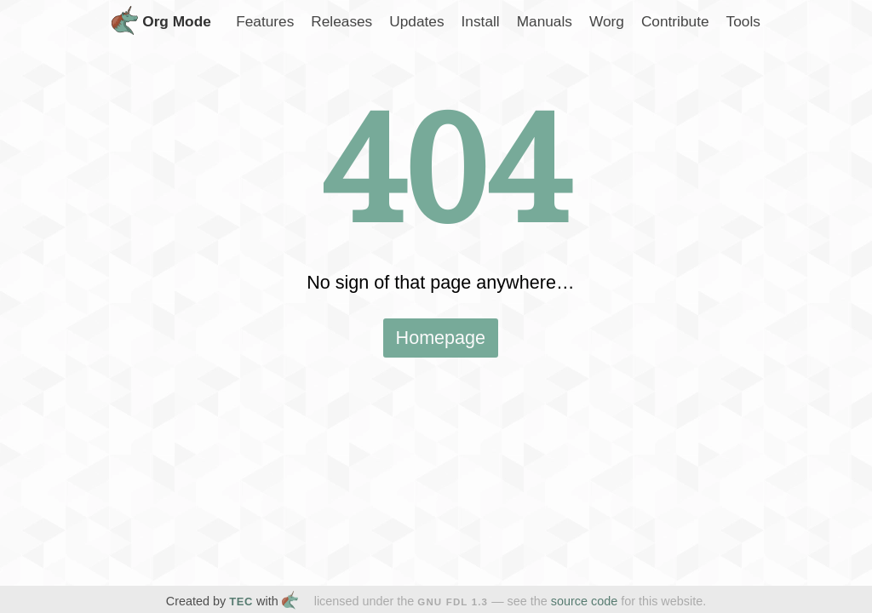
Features (265, 21)
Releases (341, 21)
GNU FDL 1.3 (452, 602)
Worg (606, 21)
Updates (416, 21)
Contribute (675, 21)
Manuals (544, 21)
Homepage (441, 337)
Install (481, 21)
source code (584, 601)
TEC (241, 601)
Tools (743, 21)
